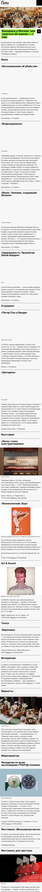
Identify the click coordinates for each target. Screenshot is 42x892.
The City (5, 3)
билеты (13, 498)
